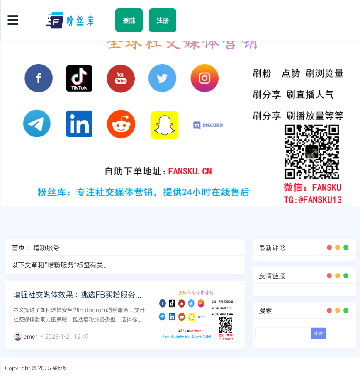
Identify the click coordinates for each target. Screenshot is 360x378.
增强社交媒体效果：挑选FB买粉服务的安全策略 (93, 294)
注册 (162, 20)
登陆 (129, 20)
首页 (18, 247)
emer (30, 336)
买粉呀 (59, 367)
